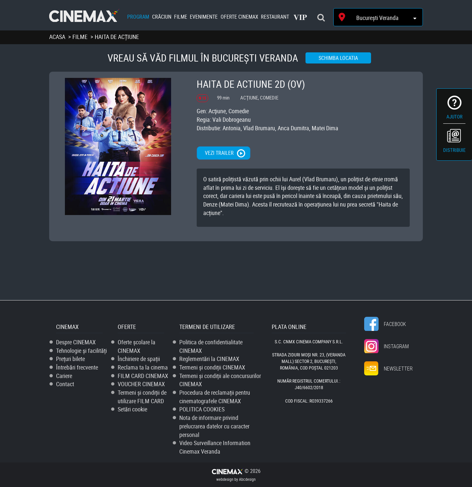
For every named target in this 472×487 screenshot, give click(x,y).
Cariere (64, 376)
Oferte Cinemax (239, 16)
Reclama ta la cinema (143, 367)
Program (138, 16)
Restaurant (275, 16)
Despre (76, 342)
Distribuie (454, 150)
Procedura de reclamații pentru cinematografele (214, 396)
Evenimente (204, 16)
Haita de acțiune (117, 37)
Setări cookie (132, 409)
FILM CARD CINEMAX (143, 376)
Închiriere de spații (139, 359)
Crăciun (161, 16)
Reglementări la (209, 359)
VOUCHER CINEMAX (141, 384)
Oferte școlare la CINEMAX (136, 346)
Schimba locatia (338, 58)
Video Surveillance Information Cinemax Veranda (214, 447)
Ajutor (454, 116)
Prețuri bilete (70, 359)
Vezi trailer (219, 152)
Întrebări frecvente (77, 367)
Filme (180, 16)
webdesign (224, 479)
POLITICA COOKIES (202, 409)
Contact (65, 384)
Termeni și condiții (212, 367)
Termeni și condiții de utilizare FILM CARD (142, 396)
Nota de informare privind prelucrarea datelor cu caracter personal (214, 426)
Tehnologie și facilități (81, 350)
